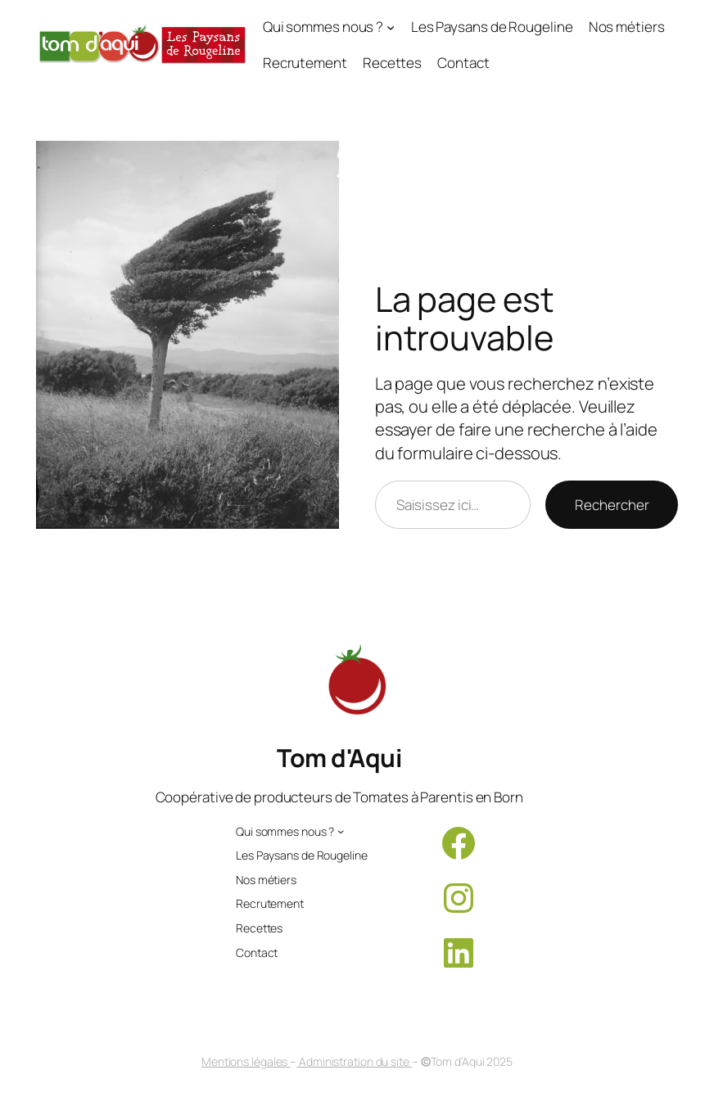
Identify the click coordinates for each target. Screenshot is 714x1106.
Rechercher (611, 504)
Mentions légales (245, 1061)
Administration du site (354, 1061)
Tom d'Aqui (339, 757)
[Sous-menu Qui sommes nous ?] (329, 27)
